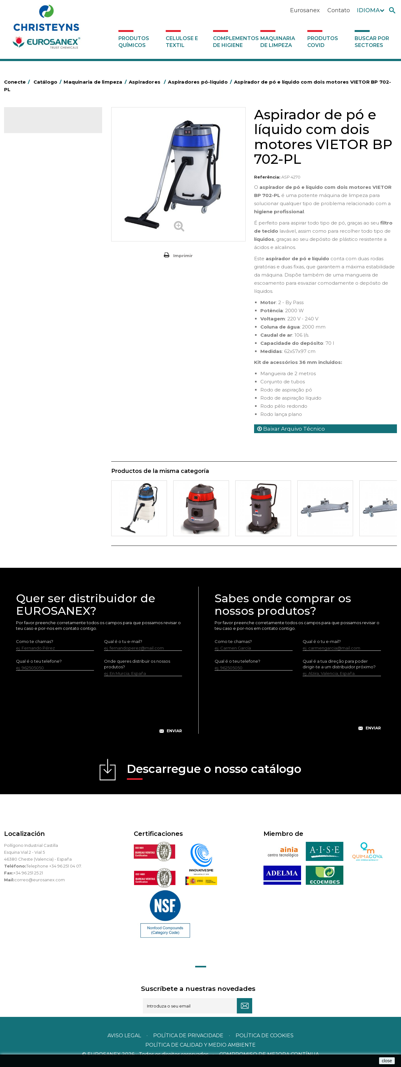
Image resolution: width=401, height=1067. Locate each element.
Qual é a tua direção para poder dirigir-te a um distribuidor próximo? (339, 664)
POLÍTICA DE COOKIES (265, 1036)
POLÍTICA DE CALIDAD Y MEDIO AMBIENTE (200, 1045)
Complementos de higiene (235, 41)
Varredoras (27, 186)
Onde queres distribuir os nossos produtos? (137, 664)
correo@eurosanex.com (39, 879)
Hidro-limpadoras (34, 195)
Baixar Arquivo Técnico (291, 429)
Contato (338, 10)
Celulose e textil (182, 41)
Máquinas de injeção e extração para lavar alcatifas (52, 210)
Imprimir (183, 255)
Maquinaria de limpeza (277, 41)
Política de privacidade (188, 1036)
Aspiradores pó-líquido (44, 254)
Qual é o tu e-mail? (123, 641)
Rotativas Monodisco (37, 224)
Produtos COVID (322, 41)
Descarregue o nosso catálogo (214, 771)
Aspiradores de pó (40, 244)
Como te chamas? (34, 641)
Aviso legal (124, 1036)
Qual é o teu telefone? (39, 661)
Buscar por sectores (372, 41)
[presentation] (99, 709)
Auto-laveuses (30, 264)
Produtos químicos (133, 41)
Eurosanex (305, 10)
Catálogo (33, 125)
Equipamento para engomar (45, 176)
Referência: (267, 176)
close (387, 1060)
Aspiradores (28, 234)
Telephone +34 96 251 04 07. (54, 865)
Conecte (18, 82)
